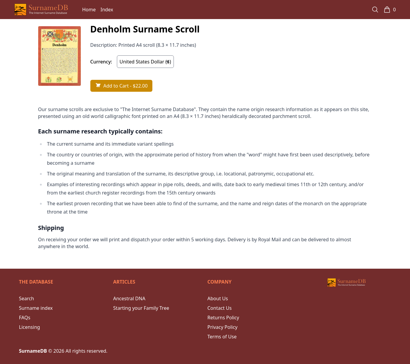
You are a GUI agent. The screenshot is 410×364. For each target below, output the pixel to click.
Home (89, 9)
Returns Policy (223, 317)
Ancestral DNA (129, 298)
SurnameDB (33, 351)
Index (106, 9)
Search (26, 298)
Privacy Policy (223, 327)
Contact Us (220, 308)
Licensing (29, 327)
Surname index (36, 308)
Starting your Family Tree (141, 308)
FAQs (24, 317)
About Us (218, 298)
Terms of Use (222, 336)
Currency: (101, 61)
